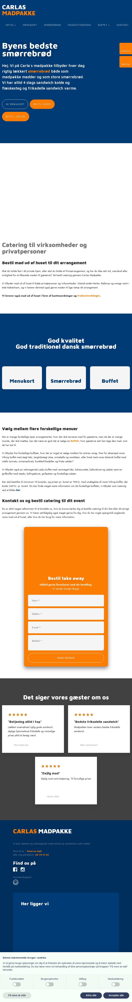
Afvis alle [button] (91, 995)
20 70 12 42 (42, 854)
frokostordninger (88, 295)
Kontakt (123, 24)
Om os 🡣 (11, 24)
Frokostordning (79, 24)
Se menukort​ (15, 104)
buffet (75, 440)
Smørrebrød (52, 24)
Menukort (30, 24)
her (18, 490)
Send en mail (34, 851)
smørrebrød (39, 71)
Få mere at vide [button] (17, 995)
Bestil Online (15, 116)
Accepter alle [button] (116, 995)
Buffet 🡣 (104, 24)
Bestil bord (42, 104)
